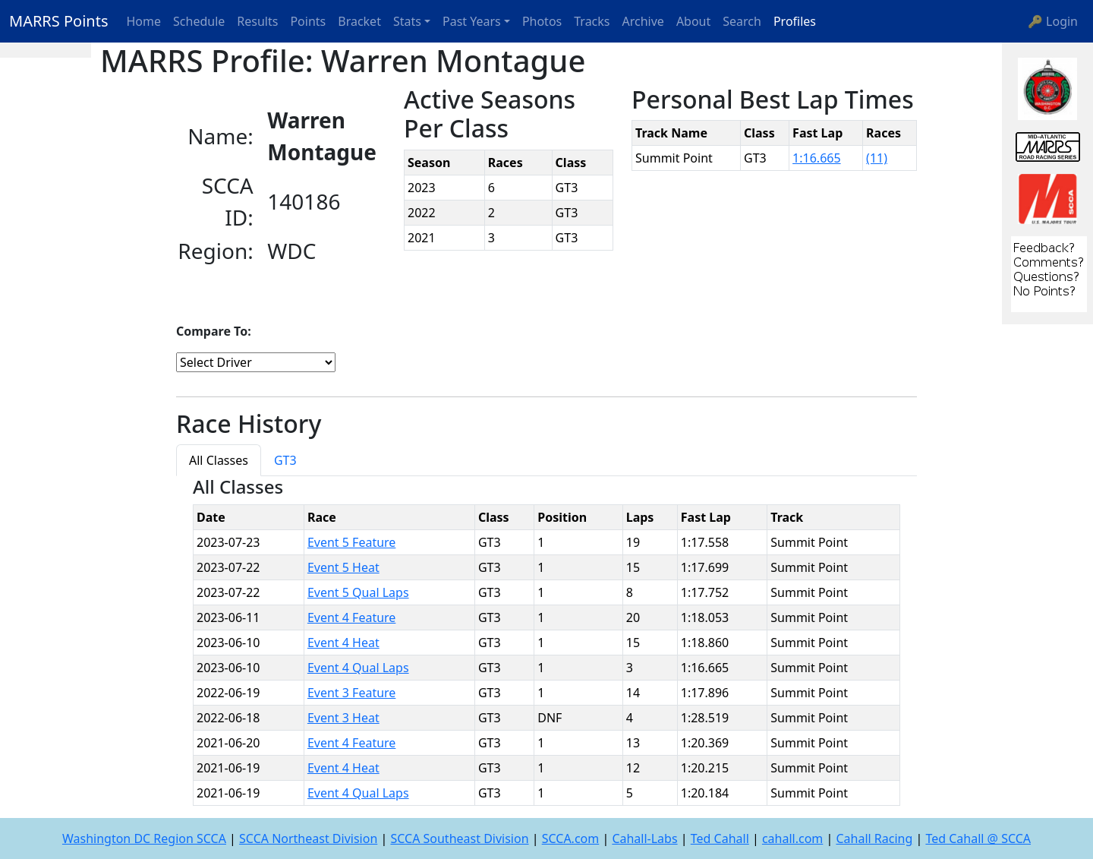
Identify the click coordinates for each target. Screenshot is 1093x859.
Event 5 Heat (343, 567)
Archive (643, 21)
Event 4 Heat (343, 642)
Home (144, 21)
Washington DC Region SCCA (144, 838)
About (693, 21)
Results (257, 21)
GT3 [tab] (285, 460)
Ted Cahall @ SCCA (978, 838)
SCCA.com (571, 838)
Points (308, 21)
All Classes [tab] (218, 460)
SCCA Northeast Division (308, 838)
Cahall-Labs (644, 838)
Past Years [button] (472, 21)
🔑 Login (1053, 21)
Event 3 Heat (343, 717)
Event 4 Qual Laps (358, 667)
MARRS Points (59, 21)
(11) (876, 158)
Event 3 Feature (351, 692)
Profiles (794, 21)
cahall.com (792, 838)
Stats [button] (407, 21)
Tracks (591, 21)
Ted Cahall (720, 838)
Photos (542, 21)
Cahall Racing (874, 838)
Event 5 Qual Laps (358, 592)
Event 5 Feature (351, 542)
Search (742, 21)
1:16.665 (816, 158)
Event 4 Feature (351, 617)
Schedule (199, 21)
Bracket (359, 21)
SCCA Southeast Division (459, 838)
